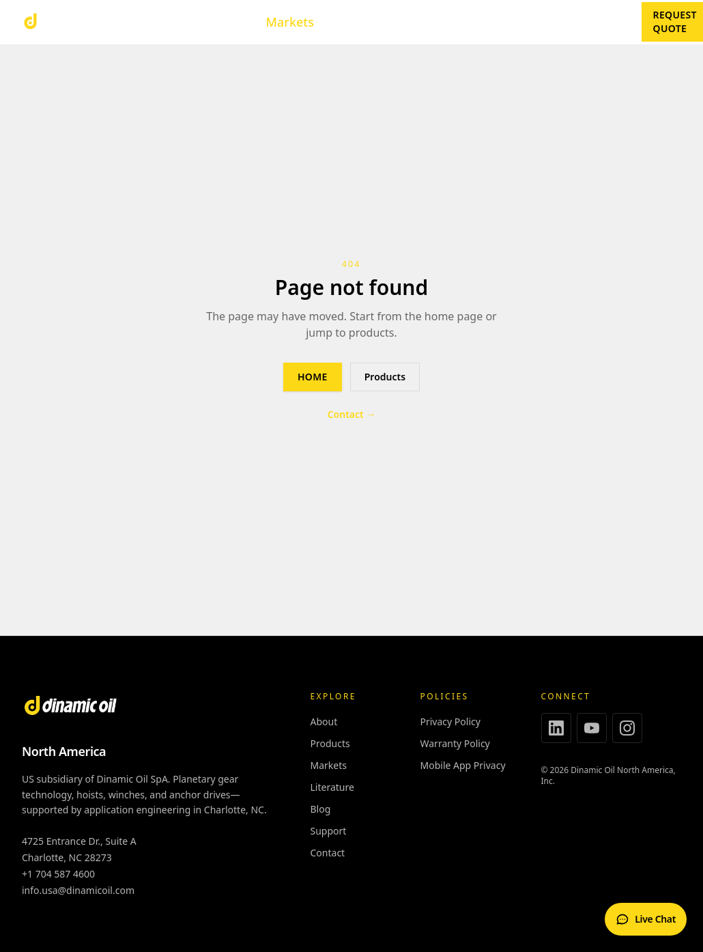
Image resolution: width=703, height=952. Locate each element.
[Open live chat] (646, 919)
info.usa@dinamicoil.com (78, 890)
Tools (225, 22)
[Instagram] (627, 728)
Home (313, 376)
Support (433, 22)
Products (153, 22)
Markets (290, 22)
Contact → (352, 414)
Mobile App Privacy (463, 765)
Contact (554, 22)
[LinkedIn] (556, 728)
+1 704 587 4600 (58, 873)
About (494, 22)
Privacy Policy (450, 721)
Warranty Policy (455, 743)
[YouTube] (592, 728)
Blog (609, 22)
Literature (362, 22)
